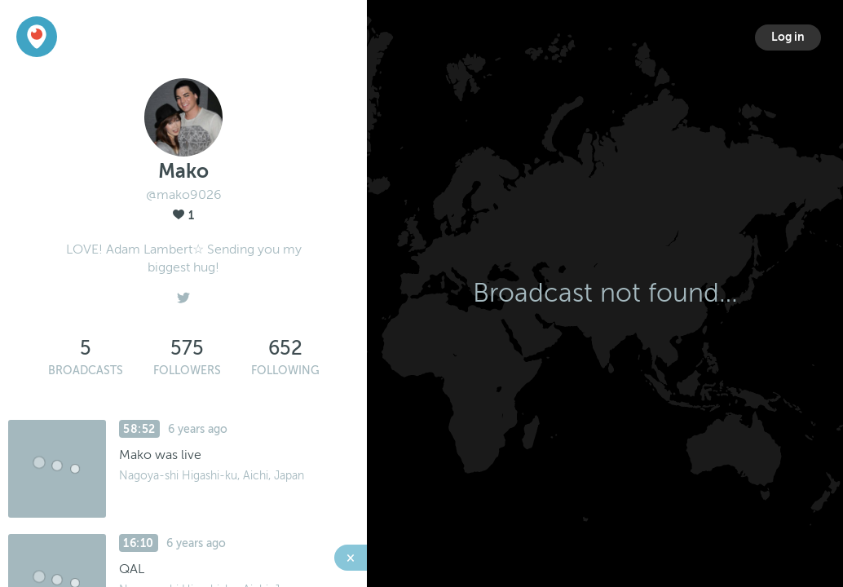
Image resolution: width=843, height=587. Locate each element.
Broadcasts (85, 370)
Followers (187, 370)
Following (285, 370)
